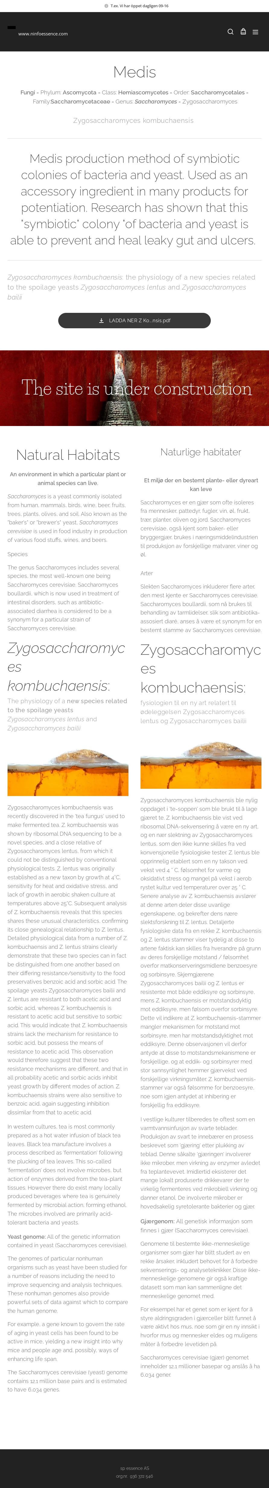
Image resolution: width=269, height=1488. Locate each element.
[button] (230, 31)
